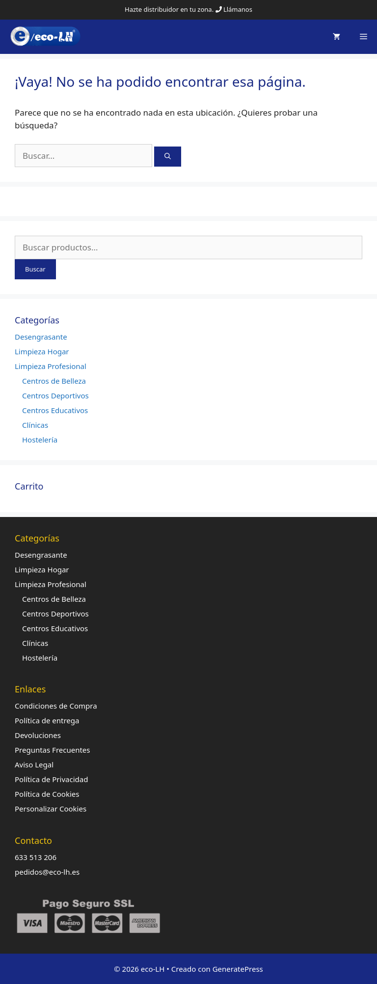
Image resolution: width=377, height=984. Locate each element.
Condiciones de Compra (56, 706)
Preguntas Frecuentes (52, 750)
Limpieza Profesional (50, 366)
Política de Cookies (47, 794)
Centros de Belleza (54, 381)
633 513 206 (35, 857)
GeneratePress (238, 969)
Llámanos (237, 9)
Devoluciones (38, 735)
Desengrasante (41, 337)
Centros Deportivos (55, 395)
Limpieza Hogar (42, 351)
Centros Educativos (55, 410)
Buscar (35, 269)
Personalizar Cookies (50, 808)
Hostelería (39, 439)
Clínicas (35, 425)
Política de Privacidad (51, 779)
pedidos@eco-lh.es (47, 872)
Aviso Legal (34, 764)
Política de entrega (47, 720)
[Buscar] (167, 157)
